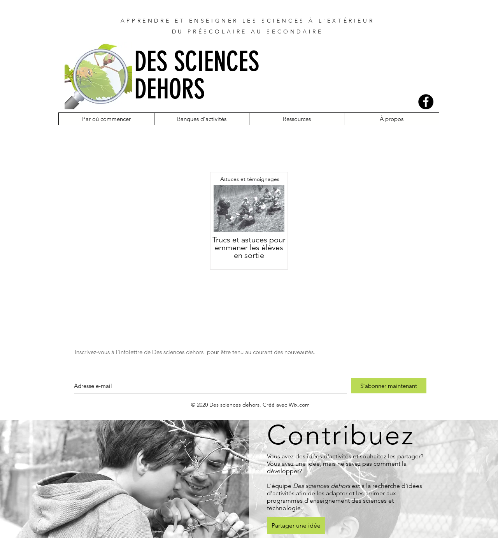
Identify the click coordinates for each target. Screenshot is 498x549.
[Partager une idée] (296, 525)
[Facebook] (425, 101)
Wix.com (299, 404)
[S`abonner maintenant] (388, 385)
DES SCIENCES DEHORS (196, 75)
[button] (106, 119)
